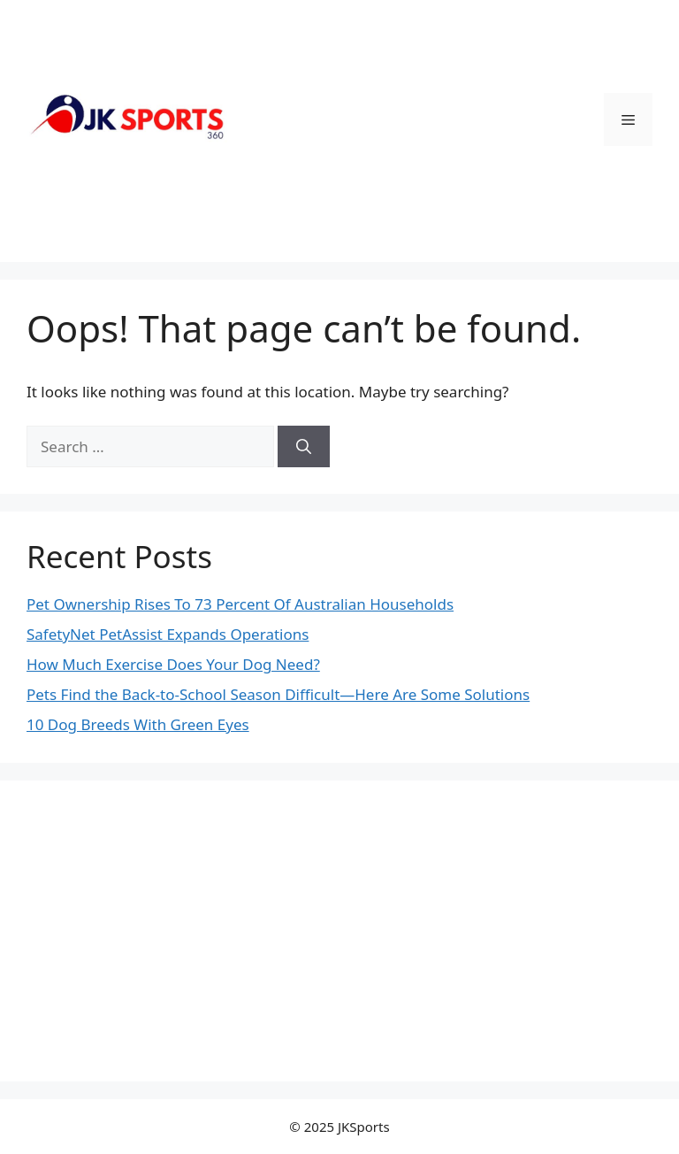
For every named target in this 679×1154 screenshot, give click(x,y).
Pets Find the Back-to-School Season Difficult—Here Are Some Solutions (278, 694)
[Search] (304, 447)
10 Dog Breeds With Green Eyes (138, 724)
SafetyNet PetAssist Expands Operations (168, 634)
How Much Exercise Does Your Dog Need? (173, 664)
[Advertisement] (339, 931)
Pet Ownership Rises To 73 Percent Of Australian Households (240, 604)
